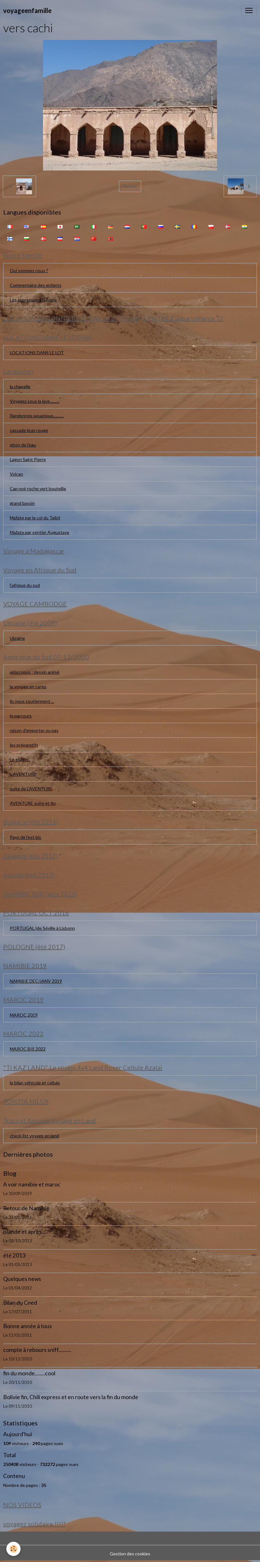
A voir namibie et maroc (31, 1184)
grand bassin (22, 503)
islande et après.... (25, 1231)
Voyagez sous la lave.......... (34, 401)
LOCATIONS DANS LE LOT (37, 352)
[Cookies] (13, 1549)
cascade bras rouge (29, 430)
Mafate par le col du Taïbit (35, 517)
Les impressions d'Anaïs (33, 299)
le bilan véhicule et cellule (35, 1082)
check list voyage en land (34, 1135)
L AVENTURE (23, 774)
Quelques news (22, 1279)
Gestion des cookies (130, 1553)
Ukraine (17, 638)
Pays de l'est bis (25, 837)
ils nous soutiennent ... (32, 701)
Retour (130, 186)
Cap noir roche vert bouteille (38, 488)
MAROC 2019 (24, 1015)
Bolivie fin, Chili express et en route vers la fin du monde (70, 1397)
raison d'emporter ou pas (34, 730)
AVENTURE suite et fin (33, 803)
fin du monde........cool (29, 1373)
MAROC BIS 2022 (28, 1048)
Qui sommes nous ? (29, 270)
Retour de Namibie (26, 1208)
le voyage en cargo (28, 686)
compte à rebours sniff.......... (37, 1350)
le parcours (21, 715)
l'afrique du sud (25, 585)
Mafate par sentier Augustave (39, 532)
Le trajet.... (20, 759)
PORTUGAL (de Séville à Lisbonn (42, 928)
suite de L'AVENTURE (31, 788)
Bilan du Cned (20, 1302)
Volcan (16, 474)
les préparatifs (24, 745)
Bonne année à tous (27, 1326)
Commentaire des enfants (35, 285)
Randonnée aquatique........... (37, 415)
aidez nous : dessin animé (34, 672)
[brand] (27, 10)
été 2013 (14, 1255)
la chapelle (20, 386)
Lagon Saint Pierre (28, 459)
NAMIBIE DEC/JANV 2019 (36, 981)
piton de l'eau (23, 444)
